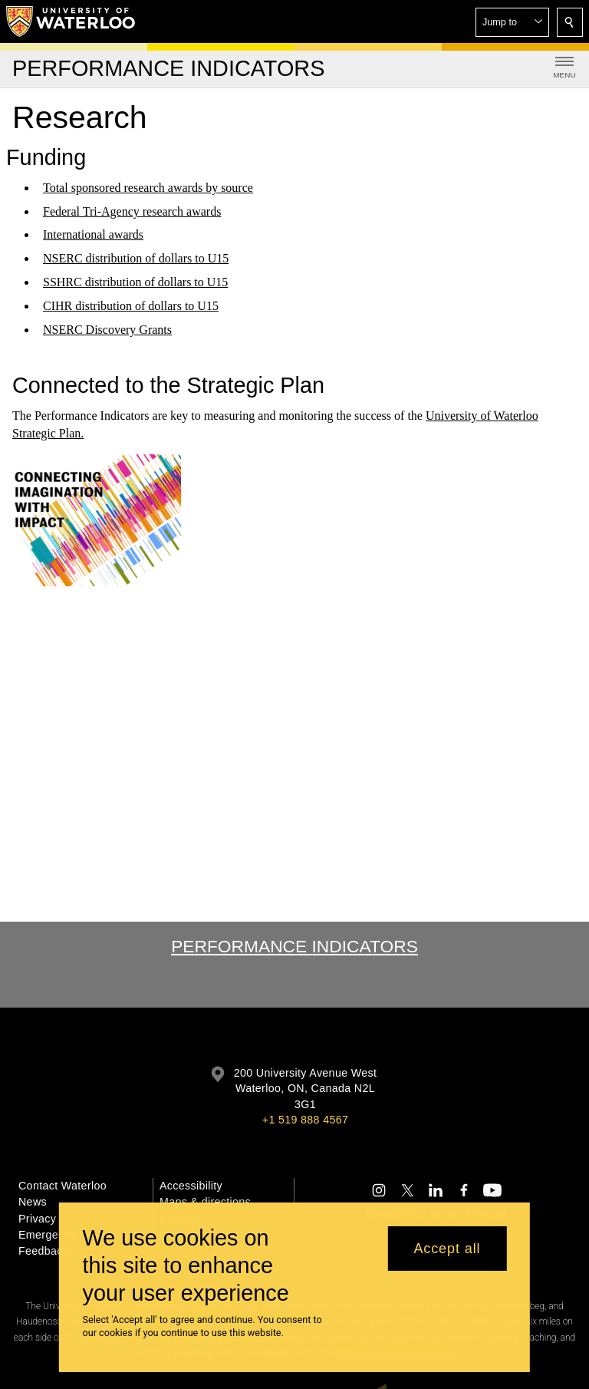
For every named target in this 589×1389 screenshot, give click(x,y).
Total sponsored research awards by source (148, 187)
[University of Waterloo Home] (71, 21)
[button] (512, 22)
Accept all (446, 1248)
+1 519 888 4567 (305, 1120)
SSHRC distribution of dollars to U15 (135, 282)
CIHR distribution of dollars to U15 (131, 305)
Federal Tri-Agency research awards (132, 211)
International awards (93, 234)
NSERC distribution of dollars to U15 (136, 258)
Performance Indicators (294, 946)
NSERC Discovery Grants (107, 329)
